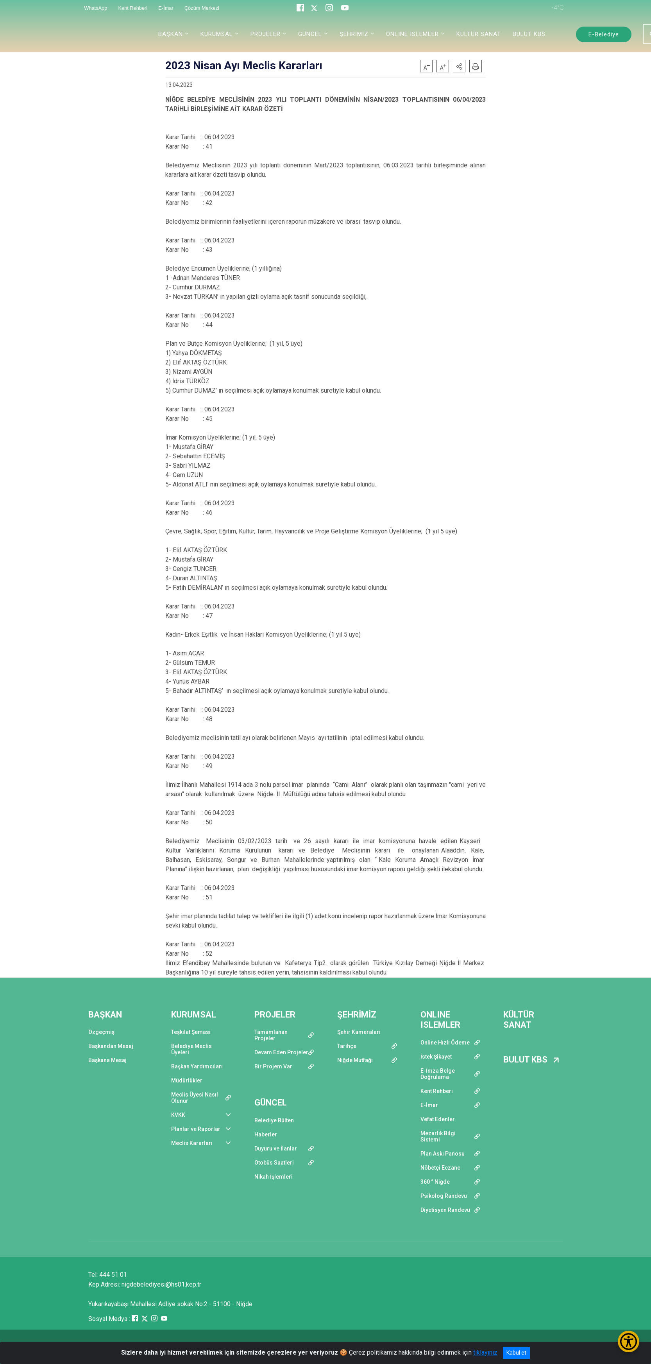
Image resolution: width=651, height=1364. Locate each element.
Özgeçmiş (101, 1032)
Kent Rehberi (436, 1091)
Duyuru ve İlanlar (275, 1148)
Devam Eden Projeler (281, 1052)
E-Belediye (603, 34)
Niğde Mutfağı (355, 1060)
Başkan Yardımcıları (197, 1066)
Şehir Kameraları (359, 1032)
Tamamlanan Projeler (271, 1035)
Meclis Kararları (192, 1143)
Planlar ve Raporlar (195, 1129)
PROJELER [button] (265, 34)
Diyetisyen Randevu (445, 1210)
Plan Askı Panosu (442, 1153)
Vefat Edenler (437, 1119)
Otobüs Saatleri (274, 1162)
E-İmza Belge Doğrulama (437, 1074)
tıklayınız (485, 1352)
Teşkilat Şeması (191, 1032)
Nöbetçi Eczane (440, 1168)
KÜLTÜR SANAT (478, 34)
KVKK (178, 1115)
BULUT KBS (529, 34)
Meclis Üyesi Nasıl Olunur (194, 1097)
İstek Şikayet (436, 1057)
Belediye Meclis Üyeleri (191, 1049)
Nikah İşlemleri (273, 1177)
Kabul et (516, 1353)
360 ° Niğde (435, 1182)
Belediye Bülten (274, 1120)
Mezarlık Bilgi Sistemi (438, 1136)
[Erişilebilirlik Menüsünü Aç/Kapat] (628, 1341)
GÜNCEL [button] (310, 34)
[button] (459, 66)
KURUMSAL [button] (216, 34)
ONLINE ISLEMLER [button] (412, 34)
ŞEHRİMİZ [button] (354, 34)
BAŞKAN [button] (170, 34)
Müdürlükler (186, 1080)
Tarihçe (346, 1046)
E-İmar (429, 1105)
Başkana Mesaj (107, 1060)
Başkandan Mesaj (110, 1046)
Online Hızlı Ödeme (445, 1042)
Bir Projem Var (273, 1066)
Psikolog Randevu (443, 1196)
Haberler (265, 1134)
